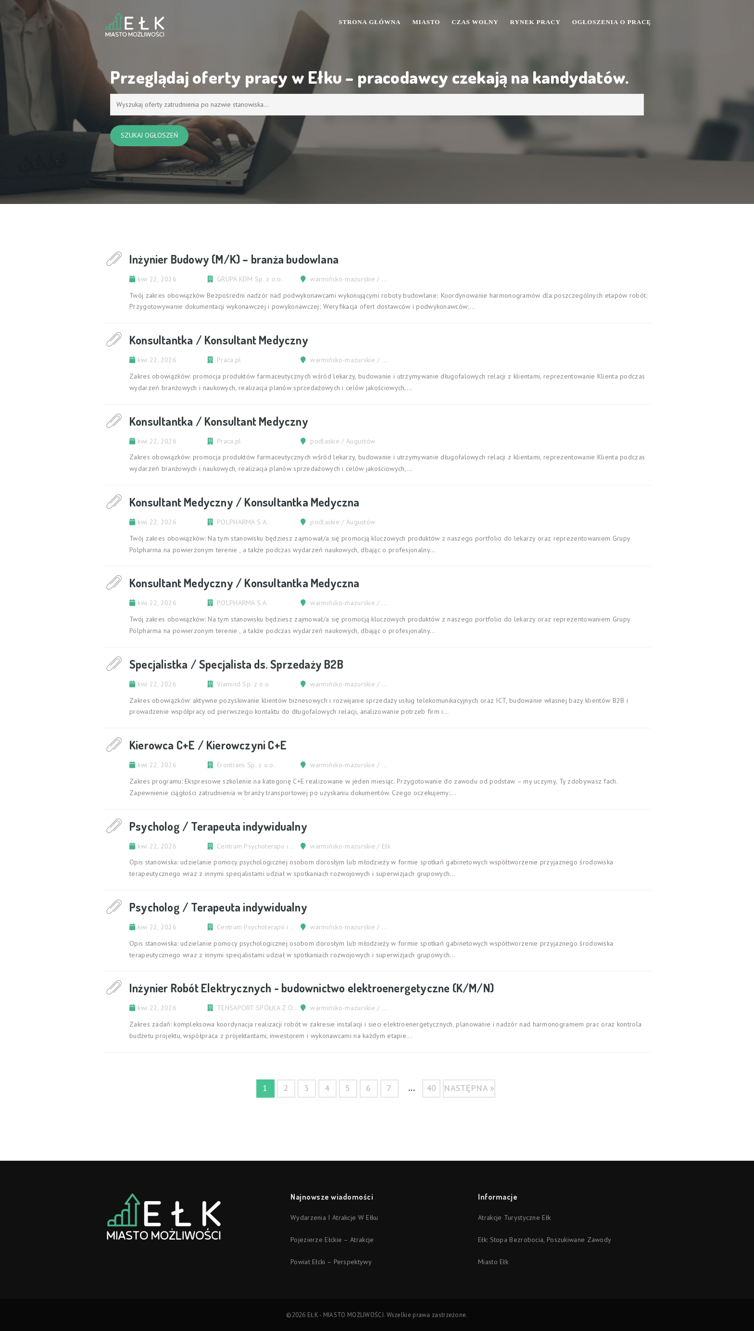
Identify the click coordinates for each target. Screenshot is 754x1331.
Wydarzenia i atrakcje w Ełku (334, 1217)
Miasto (426, 21)
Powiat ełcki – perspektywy (331, 1261)
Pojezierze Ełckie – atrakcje (332, 1239)
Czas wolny (475, 21)
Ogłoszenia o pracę (611, 21)
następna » (469, 1087)
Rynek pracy (535, 21)
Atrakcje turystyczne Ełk (514, 1217)
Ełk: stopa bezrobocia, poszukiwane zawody (544, 1239)
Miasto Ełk (493, 1261)
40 (432, 1087)
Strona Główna (370, 21)
